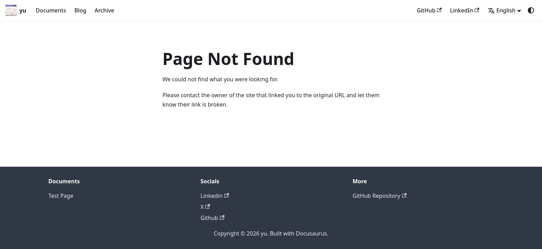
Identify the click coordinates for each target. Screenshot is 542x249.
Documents (51, 10)
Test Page (60, 196)
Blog (80, 10)
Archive (104, 10)
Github (212, 218)
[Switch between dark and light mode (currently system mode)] (530, 10)
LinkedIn (464, 10)
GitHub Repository (379, 196)
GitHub (429, 10)
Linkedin (214, 196)
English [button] (501, 10)
